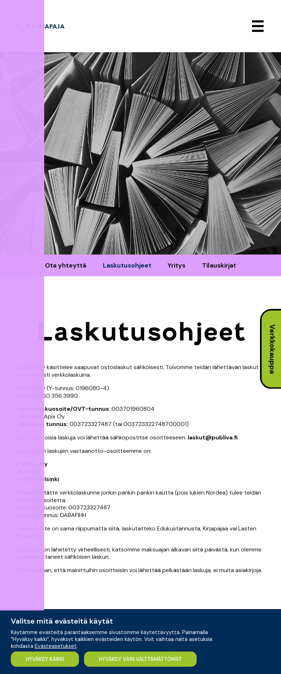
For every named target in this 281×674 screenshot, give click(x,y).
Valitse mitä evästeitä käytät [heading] (62, 620)
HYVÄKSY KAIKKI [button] (45, 659)
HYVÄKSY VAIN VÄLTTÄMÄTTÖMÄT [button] (143, 659)
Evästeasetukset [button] (56, 645)
